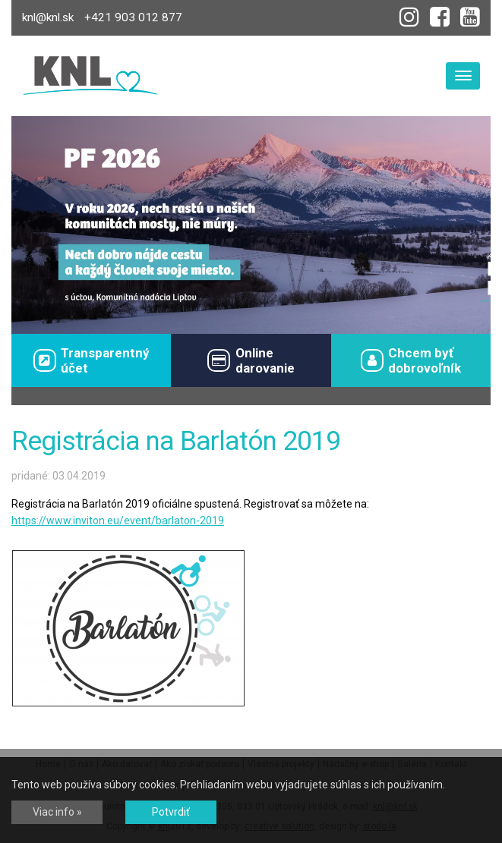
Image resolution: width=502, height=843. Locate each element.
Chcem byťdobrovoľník (411, 360)
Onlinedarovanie (250, 360)
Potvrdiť (171, 812)
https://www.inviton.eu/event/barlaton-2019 (117, 520)
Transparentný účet (91, 360)
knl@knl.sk (48, 17)
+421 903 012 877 (133, 17)
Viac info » (57, 812)
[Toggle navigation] (463, 76)
